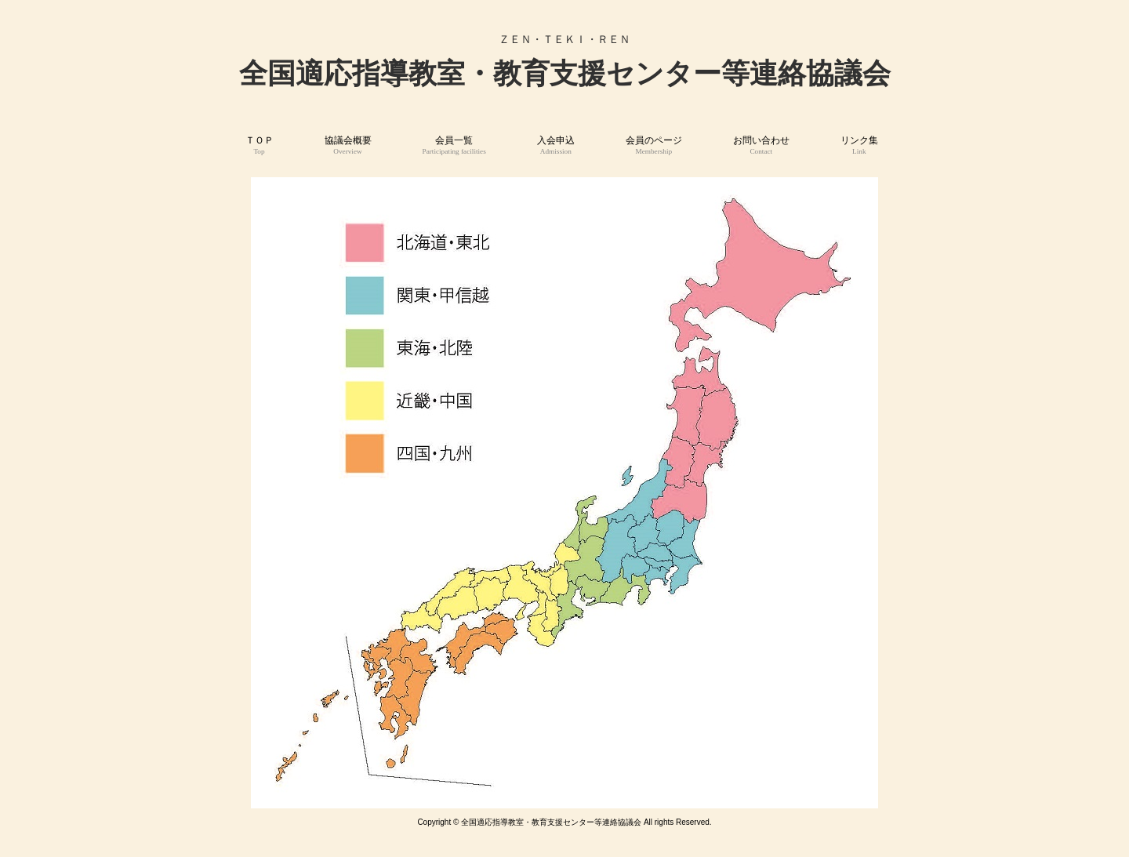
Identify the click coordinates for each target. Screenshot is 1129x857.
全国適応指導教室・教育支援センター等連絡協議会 (565, 73)
